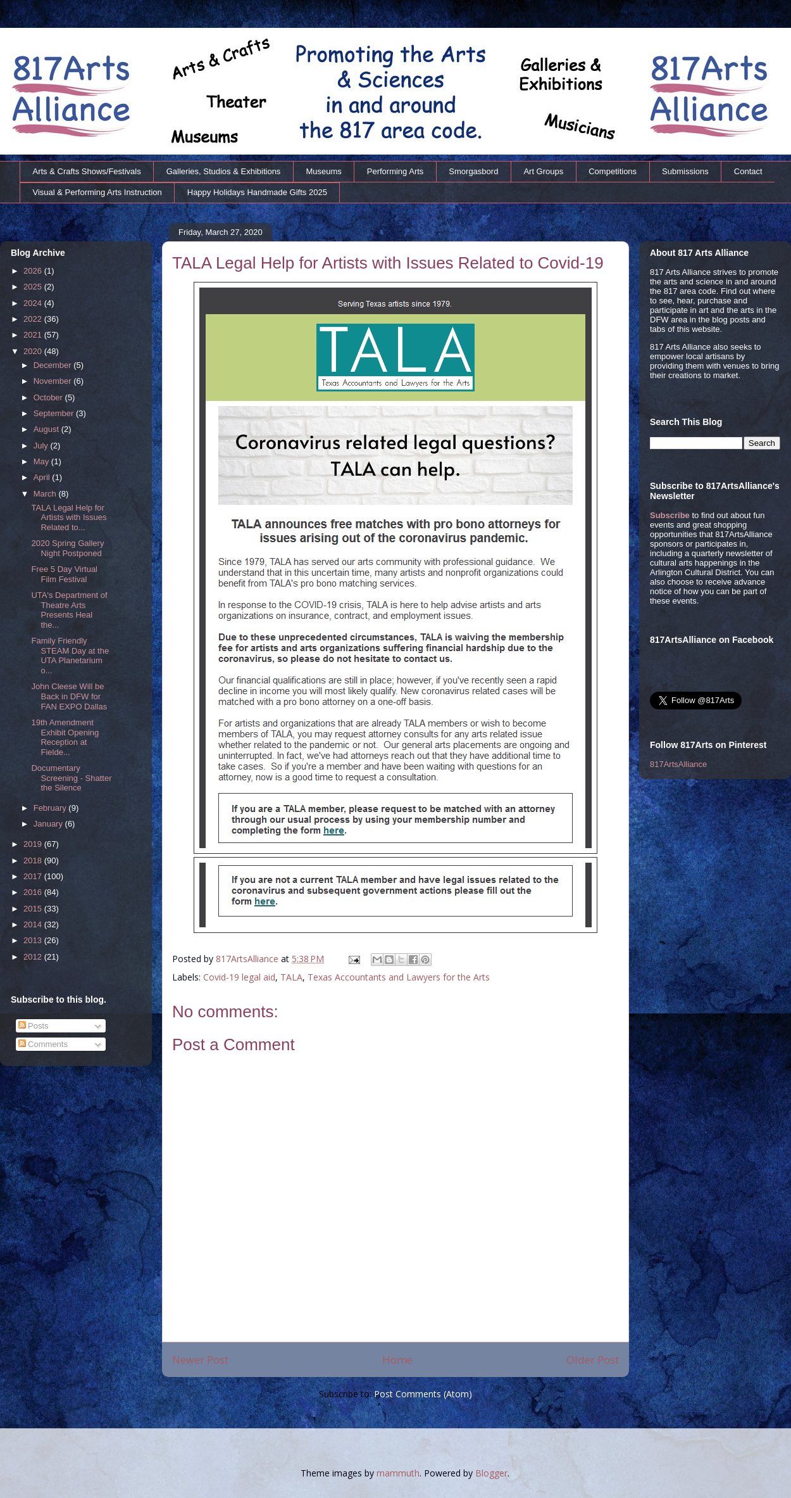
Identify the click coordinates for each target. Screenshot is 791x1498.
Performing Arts (395, 171)
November (54, 381)
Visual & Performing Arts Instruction (97, 192)
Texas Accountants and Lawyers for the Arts (399, 977)
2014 (33, 924)
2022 (33, 319)
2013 (33, 940)
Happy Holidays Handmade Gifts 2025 (257, 192)
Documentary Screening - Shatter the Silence (71, 777)
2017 (33, 876)
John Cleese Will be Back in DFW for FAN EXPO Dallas (69, 696)
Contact (748, 171)
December (54, 365)
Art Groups (543, 171)
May (42, 461)
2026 (33, 271)
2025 (33, 286)
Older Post (592, 1359)
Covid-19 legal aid (239, 977)
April (43, 477)
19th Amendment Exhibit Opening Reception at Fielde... (65, 737)
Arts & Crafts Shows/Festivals (87, 171)
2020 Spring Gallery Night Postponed (67, 548)
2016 (33, 892)
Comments (43, 1044)
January (49, 823)
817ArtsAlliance (248, 959)
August (47, 429)
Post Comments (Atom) (423, 1394)
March (46, 493)
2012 (33, 957)
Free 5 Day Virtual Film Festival (64, 574)
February (51, 808)
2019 (33, 844)
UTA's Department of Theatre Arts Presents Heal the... (69, 610)
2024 (33, 303)
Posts (33, 1026)
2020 (33, 351)
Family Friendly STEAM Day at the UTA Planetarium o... (70, 655)
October (49, 397)
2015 (33, 908)
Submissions (685, 171)
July (42, 445)
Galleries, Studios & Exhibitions (223, 171)
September (55, 413)
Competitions (613, 171)
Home (397, 1359)
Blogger (491, 1473)
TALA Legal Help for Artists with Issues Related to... (68, 517)
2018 (33, 860)
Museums (323, 171)
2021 (33, 335)
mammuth (398, 1473)
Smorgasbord (473, 171)
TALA (291, 977)
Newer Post (200, 1359)
